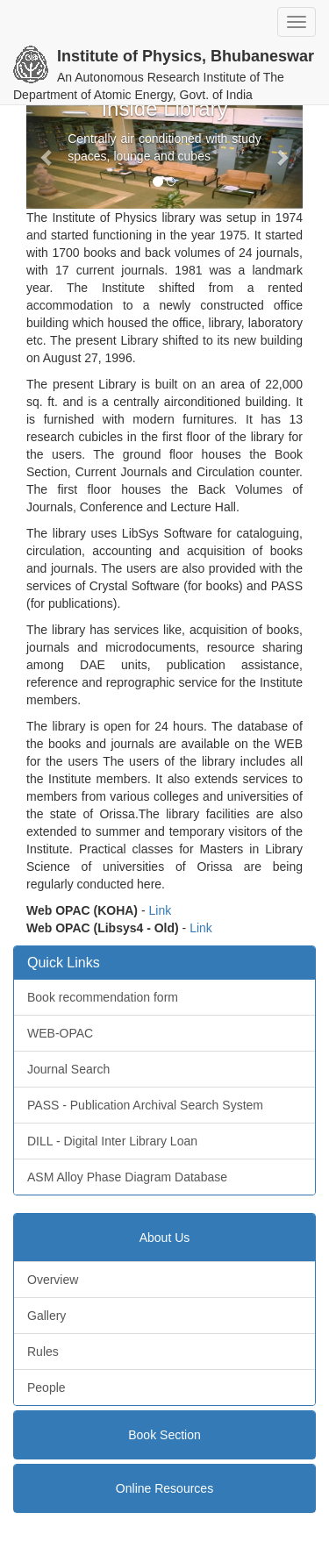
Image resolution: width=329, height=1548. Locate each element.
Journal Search (68, 1069)
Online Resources (164, 1488)
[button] (47, 157)
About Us (164, 1238)
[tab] (164, 1237)
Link (160, 910)
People (46, 1387)
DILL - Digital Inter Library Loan (112, 1141)
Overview (52, 1280)
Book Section (164, 1435)
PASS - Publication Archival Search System (145, 1105)
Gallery (46, 1316)
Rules (43, 1352)
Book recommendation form (102, 997)
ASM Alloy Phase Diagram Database (127, 1177)
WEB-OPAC (60, 1033)
